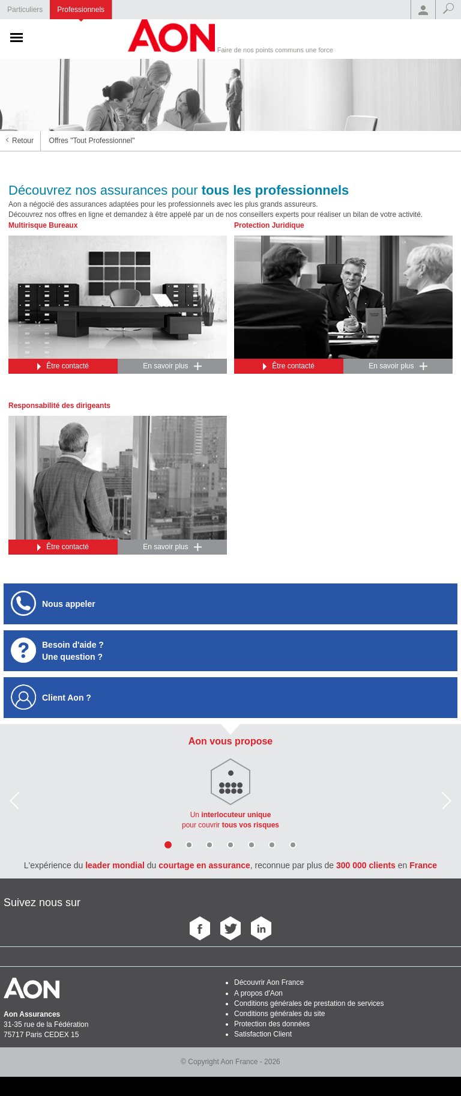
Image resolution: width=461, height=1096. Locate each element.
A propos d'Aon (258, 993)
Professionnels (80, 9)
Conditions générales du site (279, 1013)
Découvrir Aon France (269, 982)
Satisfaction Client (263, 1034)
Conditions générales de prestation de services (309, 1003)
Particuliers (25, 9)
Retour (23, 140)
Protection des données (272, 1024)
